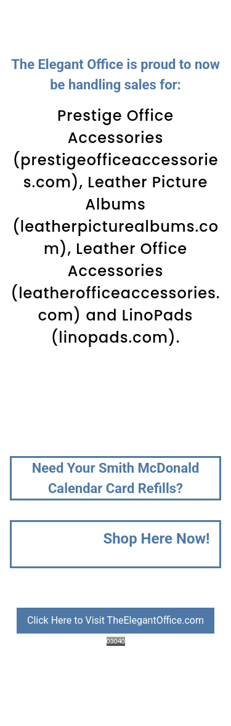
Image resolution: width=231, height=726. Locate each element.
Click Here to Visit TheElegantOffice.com (115, 620)
